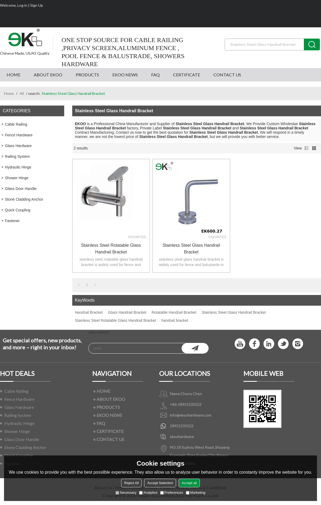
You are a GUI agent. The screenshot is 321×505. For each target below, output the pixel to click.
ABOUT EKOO (48, 74)
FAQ (155, 74)
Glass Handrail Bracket (127, 312)
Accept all (189, 483)
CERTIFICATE (186, 74)
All (22, 93)
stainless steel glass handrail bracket (191, 248)
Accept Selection (160, 483)
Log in (22, 5)
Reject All (131, 483)
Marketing (195, 493)
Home (9, 93)
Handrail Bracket (89, 312)
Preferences (171, 493)
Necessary (126, 493)
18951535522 (181, 426)
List (306, 148)
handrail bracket (174, 320)
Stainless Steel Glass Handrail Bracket (234, 312)
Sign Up (36, 5)
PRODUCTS (87, 74)
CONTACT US (227, 74)
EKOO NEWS (125, 74)
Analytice (148, 493)
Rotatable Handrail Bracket (174, 312)
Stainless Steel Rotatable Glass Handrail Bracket (111, 248)
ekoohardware (182, 436)
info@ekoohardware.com (190, 415)
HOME (13, 74)
